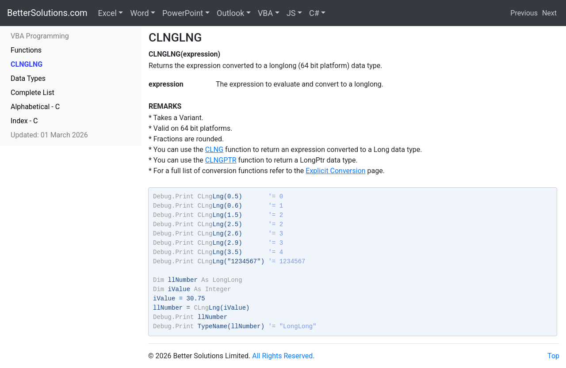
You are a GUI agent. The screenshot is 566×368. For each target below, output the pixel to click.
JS (291, 13)
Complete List (32, 92)
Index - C (24, 121)
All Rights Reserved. (283, 356)
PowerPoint (182, 13)
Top (553, 356)
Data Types (28, 78)
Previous (524, 13)
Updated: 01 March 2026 (49, 135)
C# (314, 13)
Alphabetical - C (35, 106)
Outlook (230, 13)
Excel (107, 13)
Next (549, 13)
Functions (26, 50)
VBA (265, 13)
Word (139, 13)
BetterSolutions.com (47, 13)
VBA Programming (40, 36)
